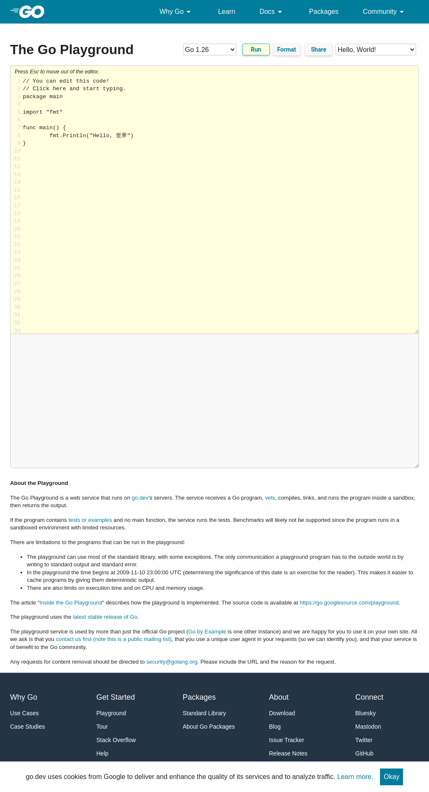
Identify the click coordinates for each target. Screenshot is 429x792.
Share (318, 49)
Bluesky (365, 713)
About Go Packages (209, 726)
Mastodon (368, 726)
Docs (271, 12)
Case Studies (27, 726)
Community (385, 12)
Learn (226, 11)
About (279, 697)
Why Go (177, 12)
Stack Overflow (116, 740)
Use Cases (24, 713)
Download (282, 713)
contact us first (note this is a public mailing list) (113, 639)
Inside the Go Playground (70, 602)
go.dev (140, 498)
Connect (369, 697)
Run (256, 49)
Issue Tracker (286, 740)
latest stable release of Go (105, 617)
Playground (111, 713)
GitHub (364, 753)
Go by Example (207, 631)
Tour (102, 726)
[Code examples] (376, 49)
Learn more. (355, 776)
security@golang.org (171, 662)
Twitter (363, 740)
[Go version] (209, 49)
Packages (324, 11)
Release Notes (288, 753)
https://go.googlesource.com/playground (349, 602)
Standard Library (204, 713)
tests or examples (90, 520)
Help (102, 753)
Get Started (115, 697)
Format (286, 49)
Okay (391, 776)
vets (270, 498)
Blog (275, 726)
